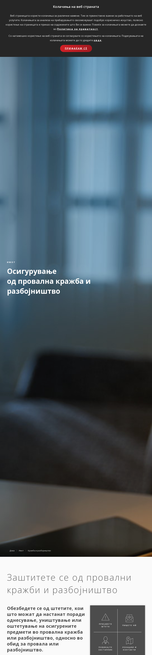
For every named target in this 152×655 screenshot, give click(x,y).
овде (98, 40)
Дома (12, 550)
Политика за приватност (77, 29)
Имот (21, 550)
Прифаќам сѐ (76, 48)
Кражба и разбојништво (39, 550)
